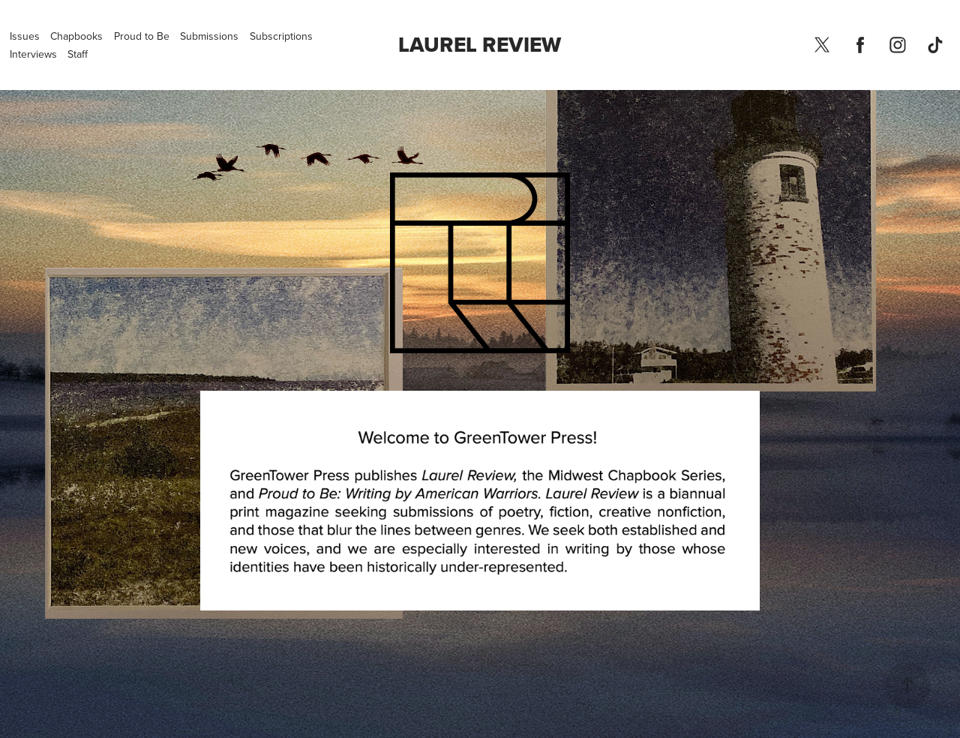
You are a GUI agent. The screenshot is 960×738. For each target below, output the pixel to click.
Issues (25, 36)
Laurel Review (479, 44)
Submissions (209, 36)
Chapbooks (76, 36)
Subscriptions (281, 36)
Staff (78, 54)
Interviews (33, 54)
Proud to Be (142, 36)
